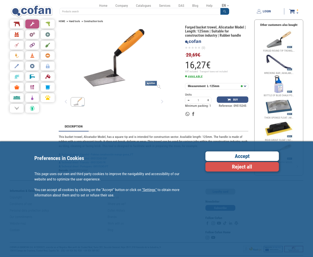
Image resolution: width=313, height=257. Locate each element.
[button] (224, 11)
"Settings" (149, 189)
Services (164, 6)
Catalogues (143, 6)
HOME (62, 21)
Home (103, 6)
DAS (181, 6)
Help (209, 6)
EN (225, 5)
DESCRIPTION (74, 126)
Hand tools (74, 21)
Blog (195, 6)
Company (121, 6)
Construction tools (93, 21)
